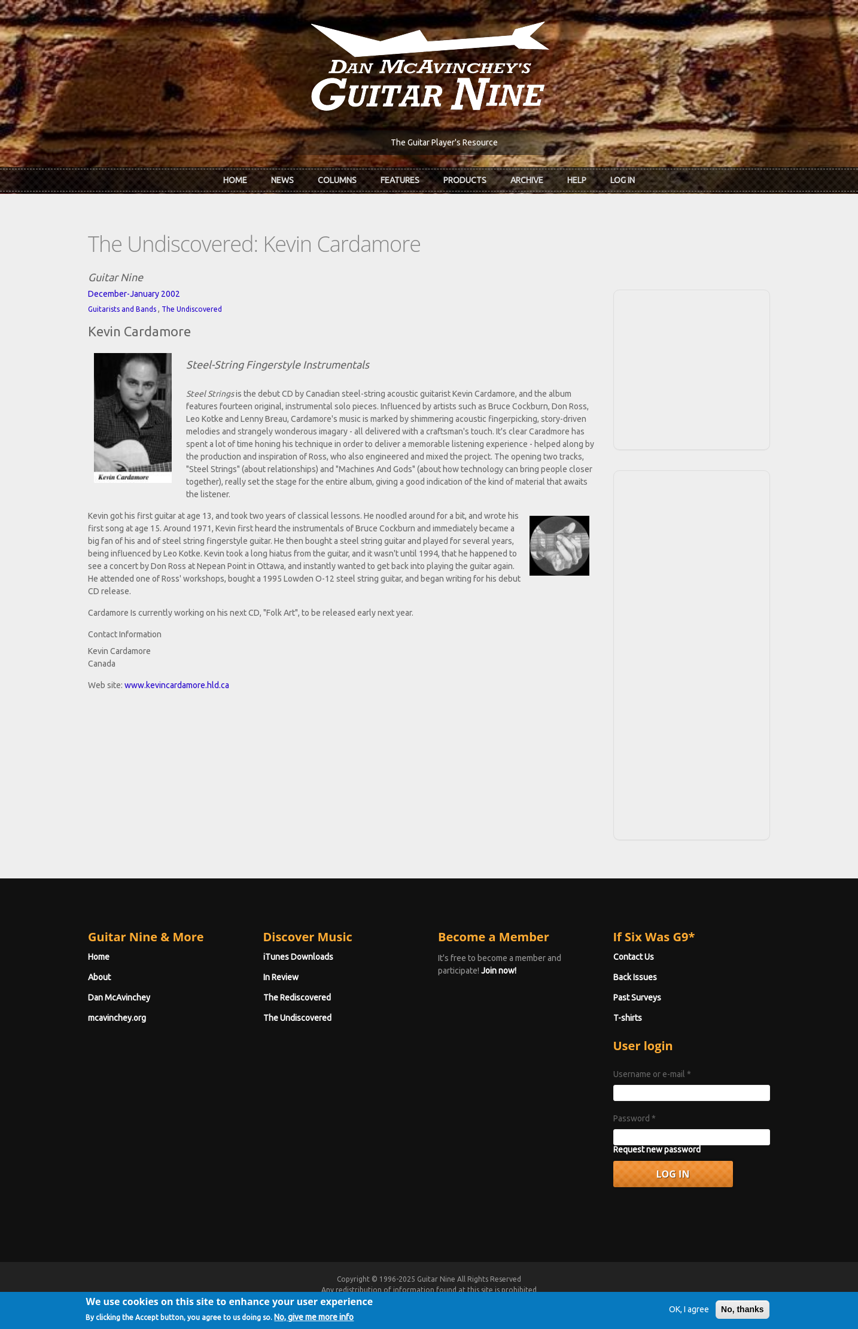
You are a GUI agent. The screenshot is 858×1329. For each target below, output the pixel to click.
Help (576, 180)
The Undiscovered (192, 309)
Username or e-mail (652, 1074)
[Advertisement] (691, 368)
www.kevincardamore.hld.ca (176, 685)
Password (634, 1118)
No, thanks (742, 1312)
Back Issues (635, 977)
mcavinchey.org (117, 1018)
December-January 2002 (134, 294)
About (99, 977)
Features (400, 180)
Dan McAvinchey (119, 997)
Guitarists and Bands (122, 309)
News (282, 180)
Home (235, 180)
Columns (337, 180)
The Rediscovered (297, 997)
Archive (526, 180)
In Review (281, 977)
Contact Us (633, 957)
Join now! (498, 970)
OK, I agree (689, 1312)
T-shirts (627, 1018)
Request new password (657, 1149)
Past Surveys (637, 997)
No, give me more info (314, 1320)
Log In (622, 180)
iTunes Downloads (298, 957)
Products (464, 180)
